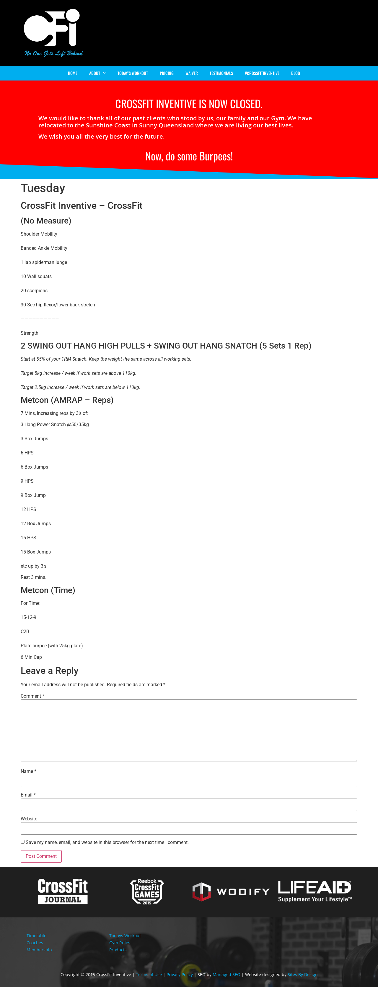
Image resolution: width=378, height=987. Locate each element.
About (97, 73)
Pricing (167, 73)
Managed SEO (226, 974)
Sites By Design (303, 974)
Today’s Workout (133, 73)
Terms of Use (149, 974)
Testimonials (221, 73)
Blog (295, 73)
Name (28, 771)
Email (28, 795)
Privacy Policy (180, 974)
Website (29, 819)
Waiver (191, 73)
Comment (32, 696)
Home (72, 73)
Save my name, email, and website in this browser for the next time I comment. (107, 842)
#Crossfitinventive (262, 73)
